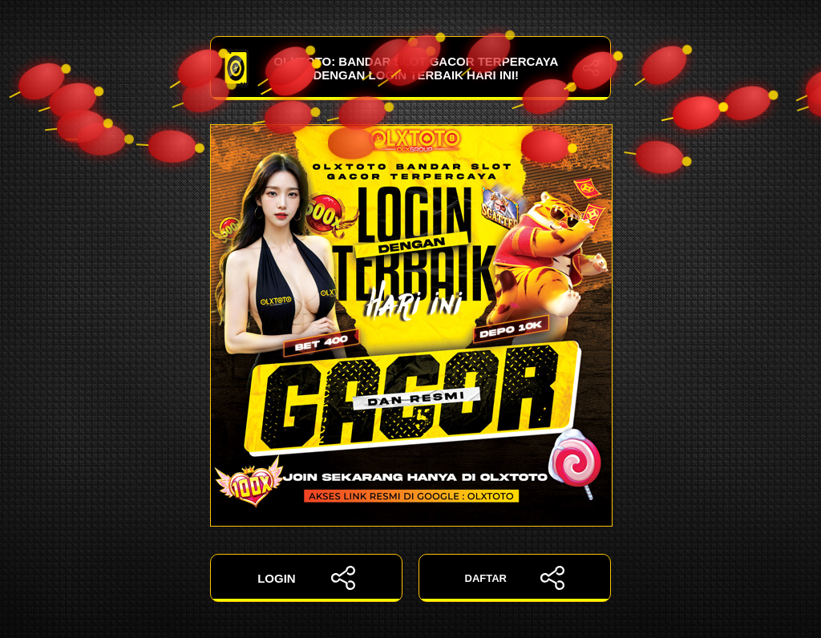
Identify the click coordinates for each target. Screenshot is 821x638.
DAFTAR (515, 578)
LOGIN (306, 578)
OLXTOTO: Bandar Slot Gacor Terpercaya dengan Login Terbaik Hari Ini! (410, 68)
